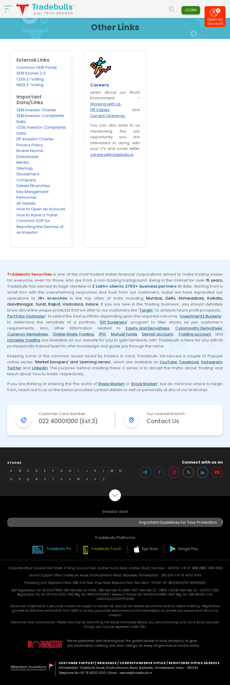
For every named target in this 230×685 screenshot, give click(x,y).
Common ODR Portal (36, 67)
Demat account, (158, 334)
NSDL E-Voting (29, 85)
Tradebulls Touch (106, 548)
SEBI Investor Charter (36, 110)
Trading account (194, 334)
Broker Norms (29, 151)
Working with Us (105, 104)
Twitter (14, 368)
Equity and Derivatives (147, 328)
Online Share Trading (73, 334)
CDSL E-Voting (30, 79)
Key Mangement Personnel (32, 195)
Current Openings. (108, 116)
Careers (99, 85)
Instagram (211, 362)
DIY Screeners (113, 322)
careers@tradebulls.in (112, 154)
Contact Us (162, 421)
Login (190, 10)
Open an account (215, 23)
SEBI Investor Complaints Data (40, 118)
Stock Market (144, 384)
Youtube (217, 472)
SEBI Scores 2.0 (31, 73)
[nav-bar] (8, 9)
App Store (150, 548)
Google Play (188, 548)
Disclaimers (27, 174)
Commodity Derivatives (198, 328)
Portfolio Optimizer (26, 316)
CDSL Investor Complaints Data (41, 130)
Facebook (189, 362)
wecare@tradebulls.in (135, 673)
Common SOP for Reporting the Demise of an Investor (39, 226)
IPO (102, 334)
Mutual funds (124, 334)
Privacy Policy (29, 145)
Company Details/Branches (33, 183)
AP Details (26, 203)
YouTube (168, 362)
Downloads (27, 157)
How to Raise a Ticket (37, 215)
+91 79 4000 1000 (92, 673)
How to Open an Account (40, 209)
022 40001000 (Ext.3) (68, 421)
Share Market (111, 384)
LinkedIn (40, 368)
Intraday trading (23, 340)
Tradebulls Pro (58, 548)
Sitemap (24, 168)
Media (22, 162)
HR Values (100, 110)
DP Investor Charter (35, 139)
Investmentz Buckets (200, 316)
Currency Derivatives (27, 334)
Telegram (145, 472)
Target (146, 310)
